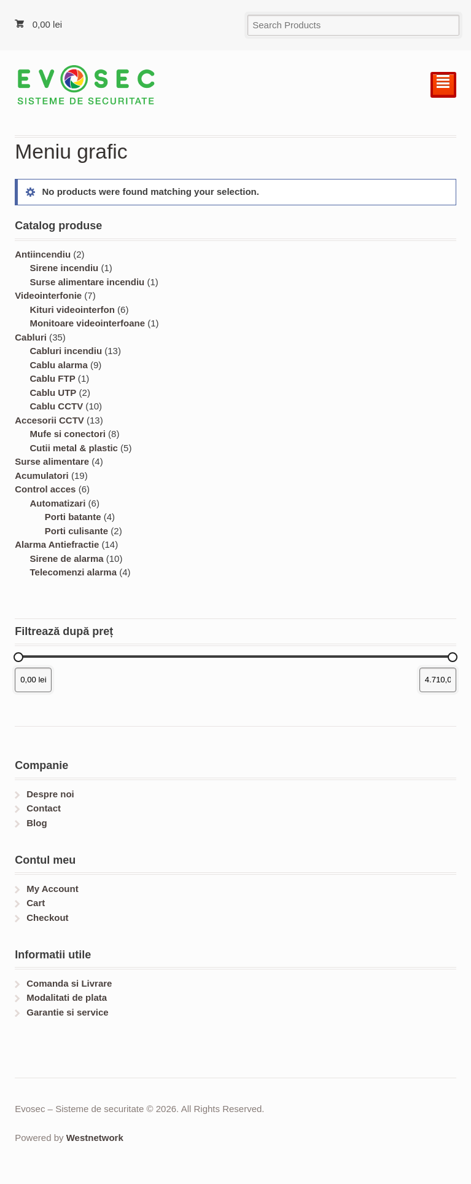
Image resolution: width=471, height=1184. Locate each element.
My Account (52, 888)
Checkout (47, 917)
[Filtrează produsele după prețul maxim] (437, 680)
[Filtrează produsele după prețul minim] (33, 680)
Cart (35, 903)
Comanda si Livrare (69, 983)
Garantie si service (67, 1012)
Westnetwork (94, 1137)
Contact (43, 808)
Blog (36, 823)
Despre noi (50, 794)
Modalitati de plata (66, 997)
